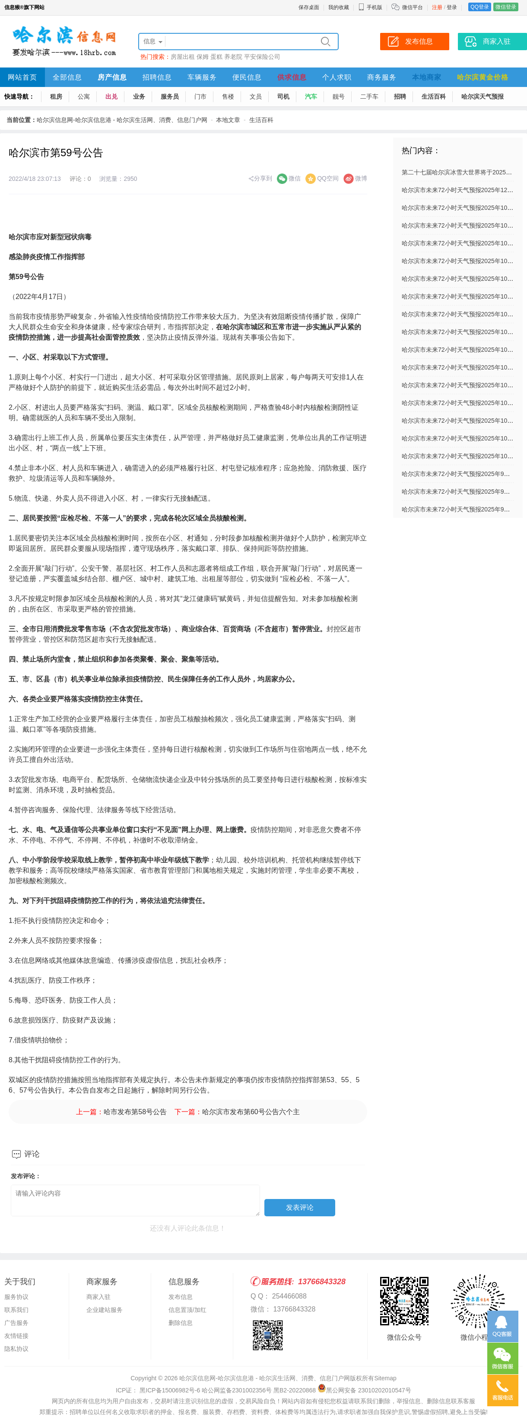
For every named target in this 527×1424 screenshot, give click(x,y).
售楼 (228, 96)
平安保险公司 (262, 56)
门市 (200, 96)
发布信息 (180, 1296)
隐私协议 (16, 1348)
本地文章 (228, 119)
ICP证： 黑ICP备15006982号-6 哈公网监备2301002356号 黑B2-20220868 (216, 1390)
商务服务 (382, 77)
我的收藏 (338, 7)
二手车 (369, 96)
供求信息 (292, 77)
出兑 (111, 96)
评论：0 (80, 178)
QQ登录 (479, 7)
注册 (437, 7)
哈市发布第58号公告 (135, 1111)
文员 (256, 96)
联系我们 (16, 1309)
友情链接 (16, 1335)
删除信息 (180, 1322)
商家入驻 (98, 1296)
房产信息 (112, 77)
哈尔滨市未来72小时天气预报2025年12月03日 (464, 189)
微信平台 (412, 7)
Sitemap (385, 1378)
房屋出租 (183, 56)
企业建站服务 (104, 1309)
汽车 (311, 96)
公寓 (84, 96)
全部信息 (67, 77)
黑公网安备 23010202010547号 (364, 1390)
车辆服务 (202, 77)
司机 (283, 96)
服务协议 (16, 1296)
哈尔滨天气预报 (482, 96)
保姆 (203, 56)
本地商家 (426, 77)
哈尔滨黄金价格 (482, 77)
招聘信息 (157, 77)
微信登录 (505, 7)
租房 (56, 96)
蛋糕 (216, 56)
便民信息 (247, 77)
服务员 (170, 96)
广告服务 (16, 1322)
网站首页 (22, 77)
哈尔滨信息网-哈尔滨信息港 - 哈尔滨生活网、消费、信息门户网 (122, 119)
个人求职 (337, 77)
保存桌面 (308, 7)
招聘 (400, 96)
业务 (139, 96)
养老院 (233, 56)
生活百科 (434, 96)
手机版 (370, 7)
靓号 (339, 96)
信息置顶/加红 (187, 1309)
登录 (452, 7)
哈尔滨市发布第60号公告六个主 (251, 1111)
